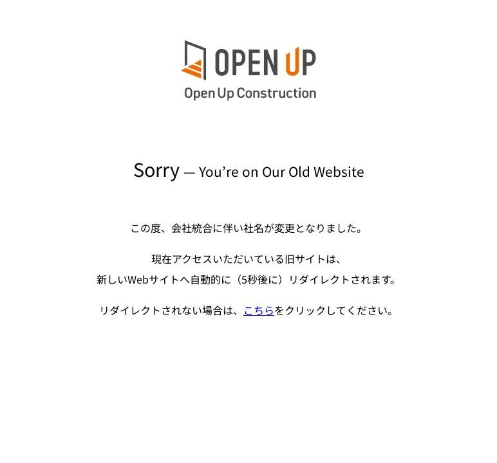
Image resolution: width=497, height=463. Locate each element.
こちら (258, 310)
